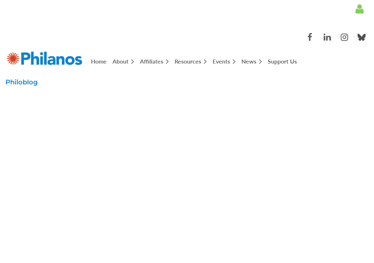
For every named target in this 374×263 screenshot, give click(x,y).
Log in (359, 9)
